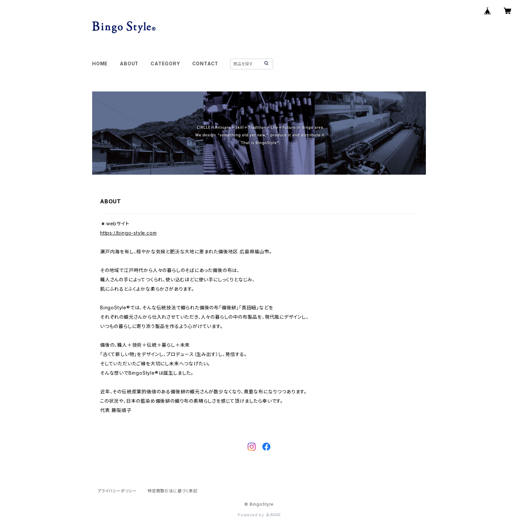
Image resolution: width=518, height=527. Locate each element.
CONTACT (205, 63)
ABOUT (129, 63)
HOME (100, 63)
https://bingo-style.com (128, 233)
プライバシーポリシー (117, 490)
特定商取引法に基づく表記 (173, 490)
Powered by (259, 514)
